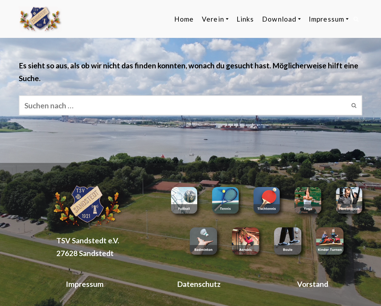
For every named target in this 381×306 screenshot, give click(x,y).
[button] (227, 19)
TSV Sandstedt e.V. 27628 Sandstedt (87, 246)
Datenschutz (199, 283)
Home (184, 19)
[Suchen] (356, 19)
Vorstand (312, 283)
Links (245, 19)
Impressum (85, 283)
